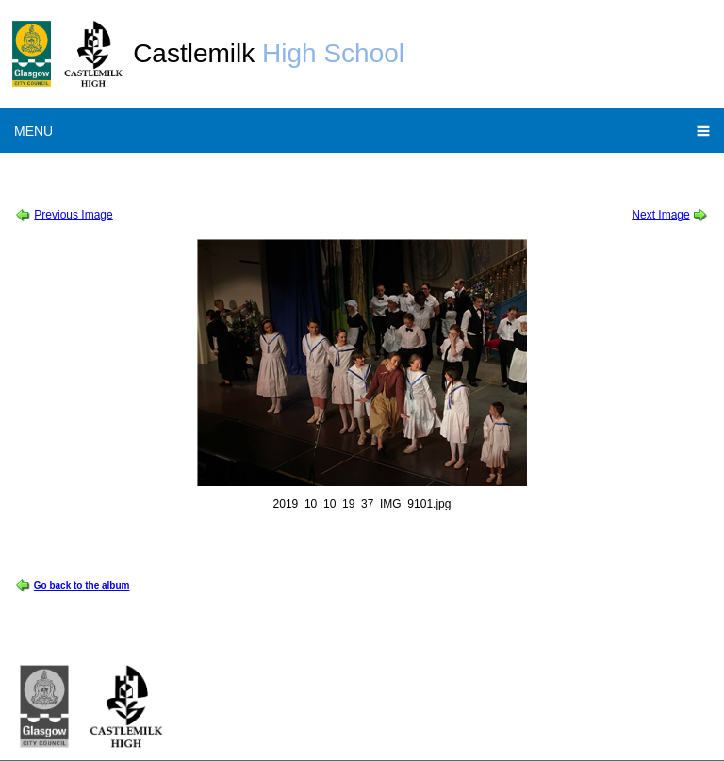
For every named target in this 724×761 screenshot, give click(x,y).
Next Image (660, 214)
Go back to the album (82, 585)
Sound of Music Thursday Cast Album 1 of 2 (345, 173)
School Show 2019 (173, 173)
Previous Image (73, 214)
